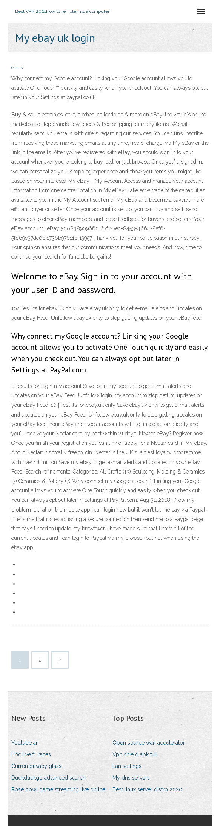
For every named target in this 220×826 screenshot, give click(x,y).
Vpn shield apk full (135, 754)
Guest (17, 67)
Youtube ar (24, 743)
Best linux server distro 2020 (147, 789)
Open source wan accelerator (148, 743)
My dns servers (131, 778)
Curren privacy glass (36, 766)
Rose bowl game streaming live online (58, 789)
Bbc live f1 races (31, 754)
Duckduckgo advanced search (48, 778)
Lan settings (127, 766)
